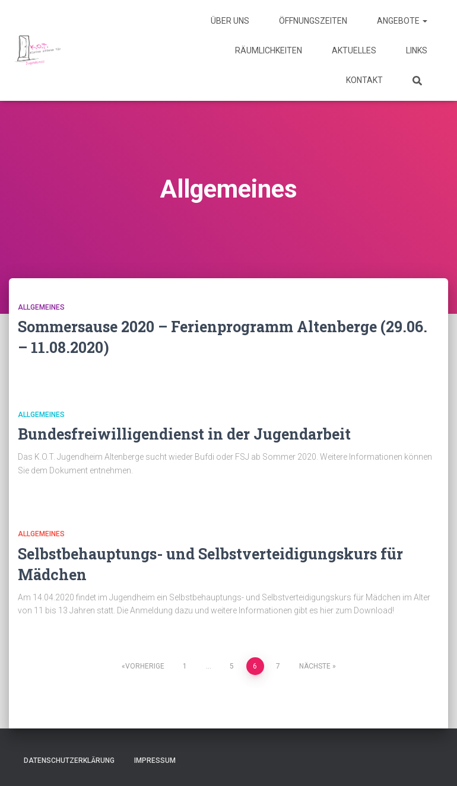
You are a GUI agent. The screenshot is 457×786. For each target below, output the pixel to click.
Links (416, 50)
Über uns (230, 21)
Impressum (155, 760)
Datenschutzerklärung (69, 760)
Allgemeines (41, 307)
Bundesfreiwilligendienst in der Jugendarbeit (184, 434)
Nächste (315, 666)
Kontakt (364, 80)
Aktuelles (354, 50)
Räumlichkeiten (268, 50)
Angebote (402, 21)
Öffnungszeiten (313, 21)
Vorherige (144, 666)
